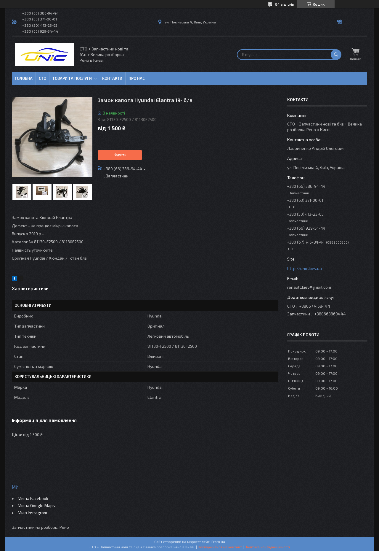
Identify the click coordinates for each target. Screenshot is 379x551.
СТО (42, 78)
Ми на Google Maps (36, 505)
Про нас (137, 78)
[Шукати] (336, 54)
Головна (24, 78)
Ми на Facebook (33, 498)
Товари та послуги (72, 78)
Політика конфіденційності (267, 547)
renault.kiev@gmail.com (309, 287)
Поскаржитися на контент (220, 547)
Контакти (112, 78)
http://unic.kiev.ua (304, 268)
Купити (120, 155)
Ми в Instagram (32, 512)
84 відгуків (284, 4)
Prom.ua (218, 541)
